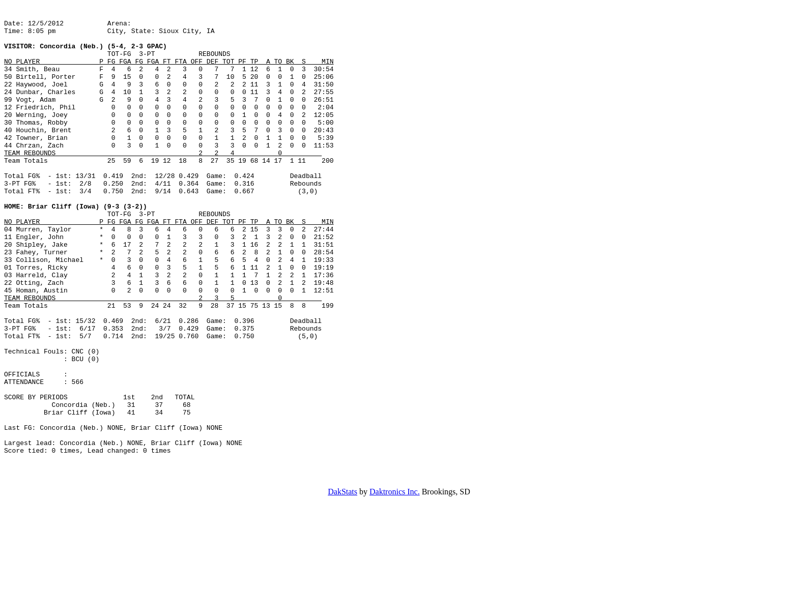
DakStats (342, 580)
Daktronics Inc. (394, 580)
